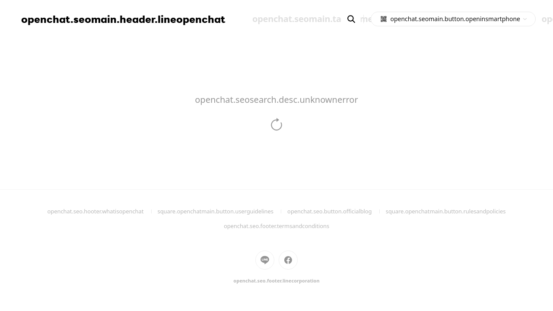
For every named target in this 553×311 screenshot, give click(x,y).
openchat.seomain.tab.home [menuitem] (312, 19)
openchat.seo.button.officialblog (336, 211)
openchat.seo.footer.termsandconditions (276, 226)
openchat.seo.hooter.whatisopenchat (103, 211)
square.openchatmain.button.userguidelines (223, 211)
